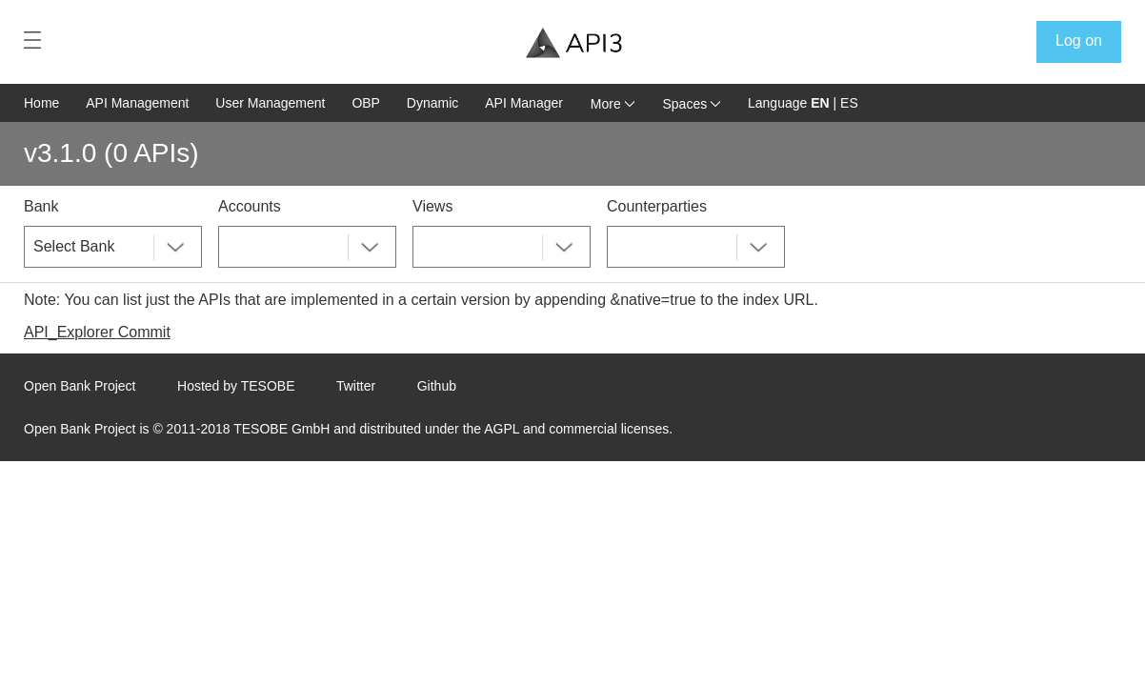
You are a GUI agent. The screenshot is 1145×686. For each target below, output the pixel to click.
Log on (1078, 40)
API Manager (524, 103)
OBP (366, 103)
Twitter (355, 385)
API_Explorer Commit (97, 332)
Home (41, 103)
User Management (270, 103)
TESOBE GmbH (281, 428)
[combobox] (113, 247)
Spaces (692, 103)
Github (436, 385)
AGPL (501, 428)
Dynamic (432, 103)
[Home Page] (574, 43)
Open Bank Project (80, 385)
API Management (137, 103)
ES (849, 103)
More (612, 103)
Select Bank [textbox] (73, 246)
